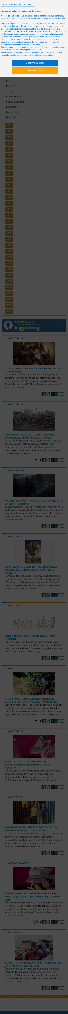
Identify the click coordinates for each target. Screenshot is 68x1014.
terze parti (38, 24)
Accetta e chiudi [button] (35, 63)
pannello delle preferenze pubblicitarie (37, 55)
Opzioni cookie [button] (35, 71)
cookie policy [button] (6, 21)
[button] (17, 4)
